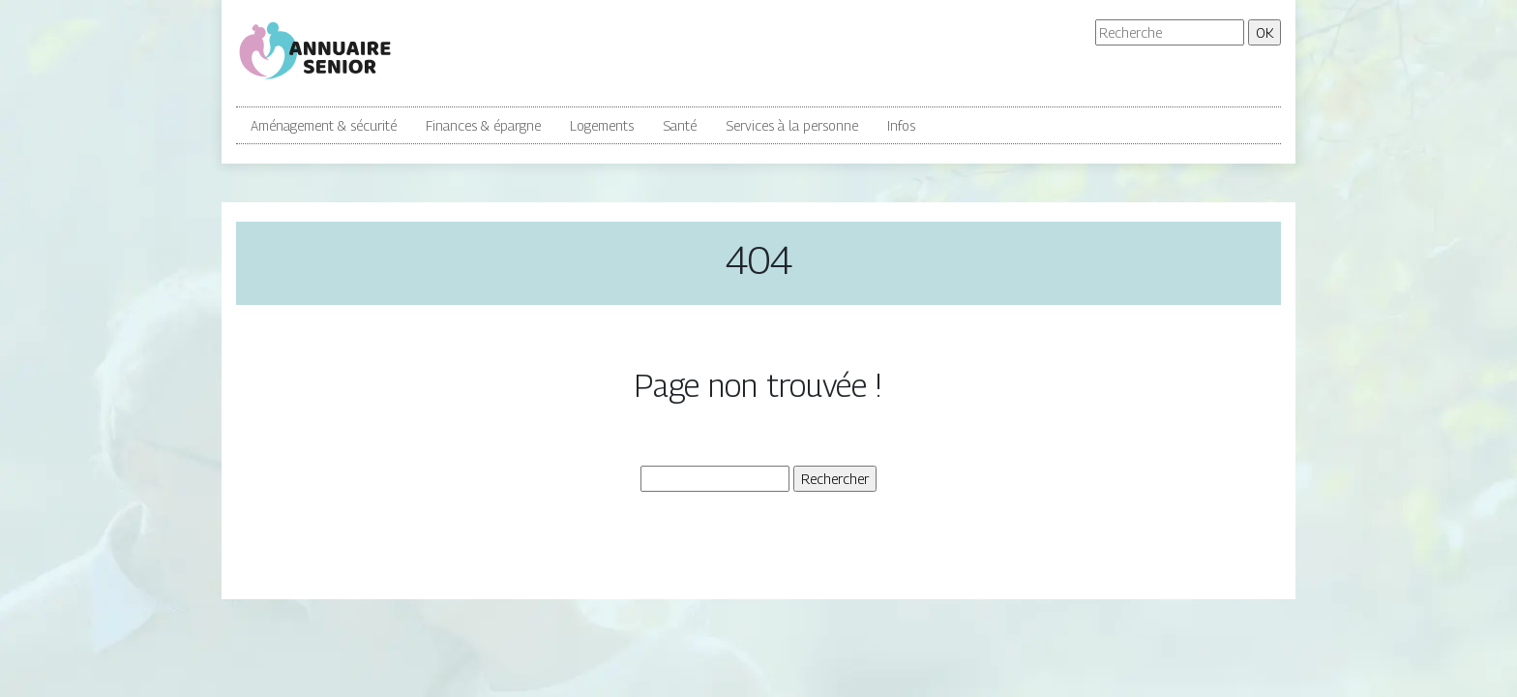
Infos (901, 125)
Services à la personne (792, 125)
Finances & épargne (483, 125)
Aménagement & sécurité (324, 125)
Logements (602, 125)
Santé (680, 125)
